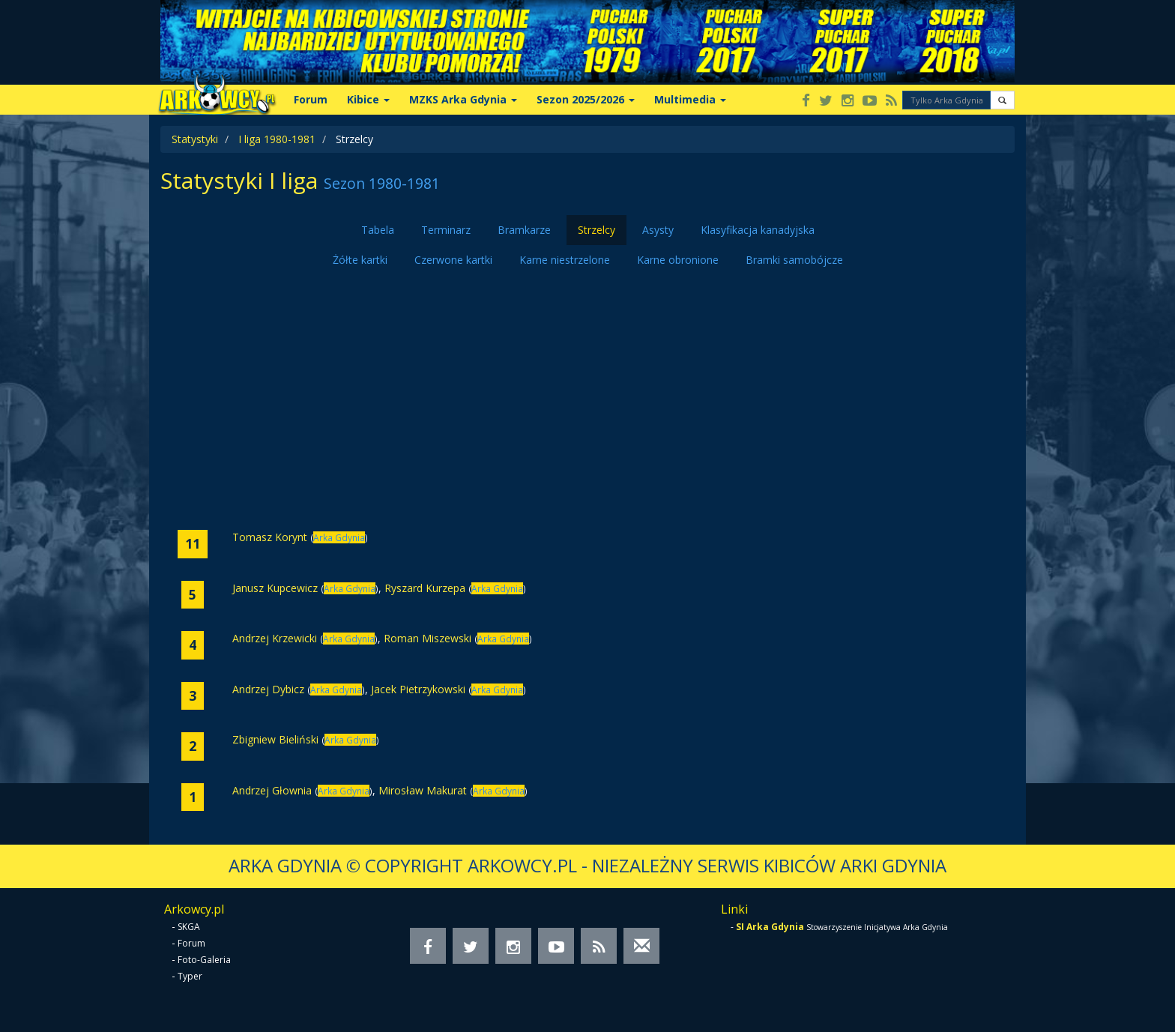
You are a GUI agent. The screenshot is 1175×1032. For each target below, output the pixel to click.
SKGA (189, 926)
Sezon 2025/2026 (586, 99)
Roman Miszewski (427, 638)
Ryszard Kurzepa (424, 588)
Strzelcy (596, 230)
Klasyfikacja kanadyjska (758, 230)
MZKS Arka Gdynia (463, 99)
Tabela (377, 230)
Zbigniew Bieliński (275, 739)
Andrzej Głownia (272, 790)
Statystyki (195, 139)
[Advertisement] (587, 402)
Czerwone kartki (453, 260)
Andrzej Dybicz (268, 689)
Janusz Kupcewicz (275, 588)
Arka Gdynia (339, 537)
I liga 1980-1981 (276, 139)
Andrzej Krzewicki (274, 638)
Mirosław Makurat (422, 790)
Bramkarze (524, 230)
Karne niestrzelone (564, 260)
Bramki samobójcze (794, 260)
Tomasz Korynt (269, 537)
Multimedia (690, 99)
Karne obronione (678, 260)
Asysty (658, 230)
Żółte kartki (360, 260)
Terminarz (446, 230)
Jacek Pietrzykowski (418, 689)
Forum (310, 99)
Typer (190, 976)
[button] (1002, 100)
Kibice (368, 99)
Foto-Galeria (204, 959)
